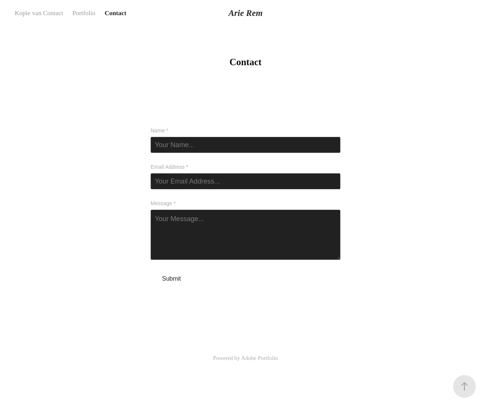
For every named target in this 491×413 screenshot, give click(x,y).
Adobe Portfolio (259, 358)
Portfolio (83, 13)
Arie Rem (245, 13)
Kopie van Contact (39, 13)
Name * (159, 130)
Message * (163, 203)
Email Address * (169, 167)
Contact (116, 13)
